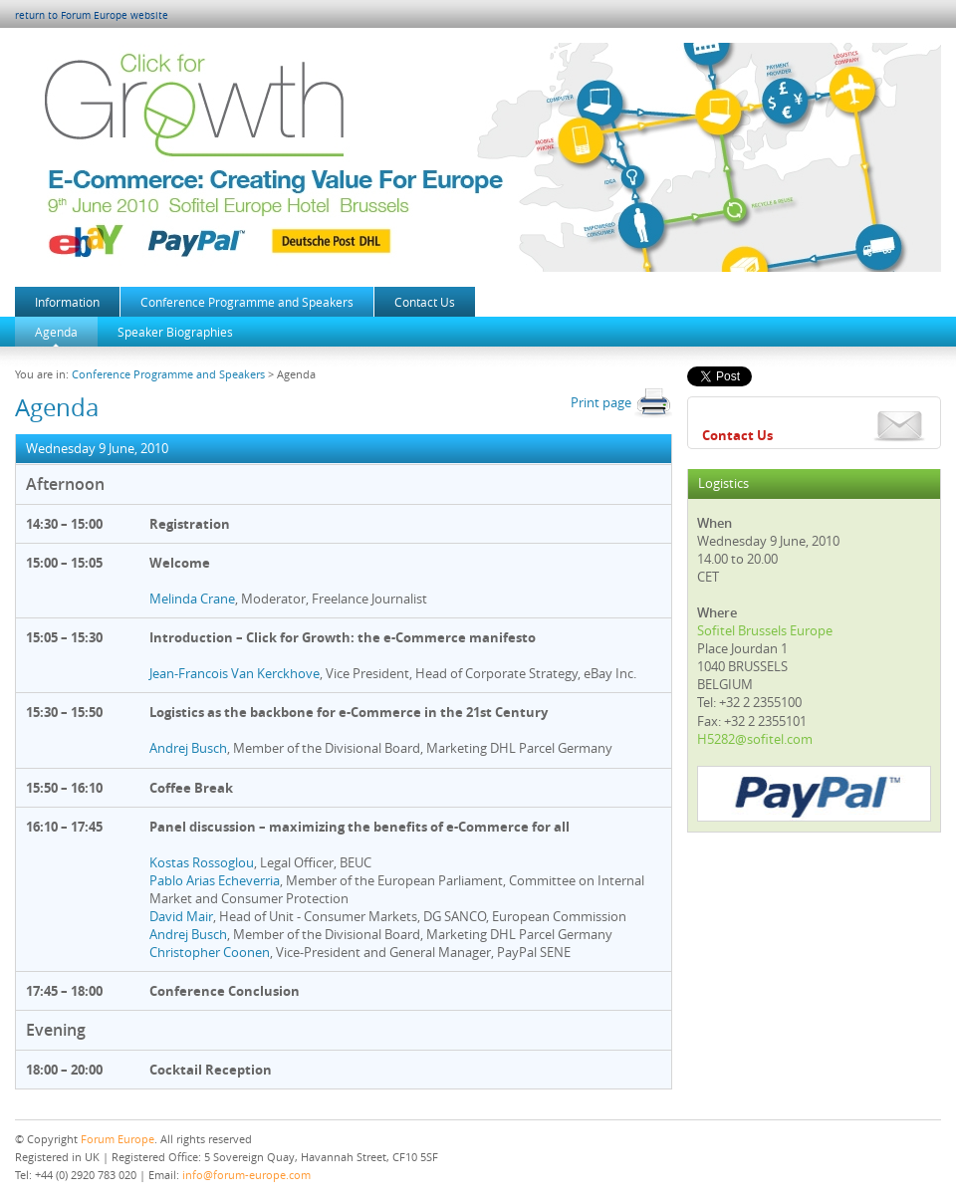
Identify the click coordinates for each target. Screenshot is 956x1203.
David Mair (181, 916)
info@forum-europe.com (246, 1174)
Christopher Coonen (209, 952)
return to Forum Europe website (91, 15)
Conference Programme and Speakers (247, 302)
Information (67, 302)
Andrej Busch (188, 748)
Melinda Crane (192, 598)
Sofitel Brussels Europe (765, 630)
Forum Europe (117, 1138)
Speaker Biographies (175, 332)
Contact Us (424, 302)
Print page (621, 402)
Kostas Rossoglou (201, 862)
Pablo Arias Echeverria (214, 880)
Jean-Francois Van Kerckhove (234, 673)
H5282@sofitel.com (755, 739)
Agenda (56, 332)
